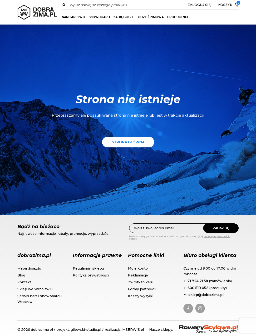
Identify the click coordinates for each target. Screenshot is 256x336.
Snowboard (99, 17)
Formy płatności (142, 289)
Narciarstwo (73, 17)
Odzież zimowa (151, 17)
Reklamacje (138, 275)
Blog (21, 275)
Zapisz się (221, 228)
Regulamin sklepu (88, 268)
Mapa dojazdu (29, 268)
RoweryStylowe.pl (196, 328)
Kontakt (24, 282)
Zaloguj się (199, 5)
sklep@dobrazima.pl (205, 295)
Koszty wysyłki (140, 296)
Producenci (177, 17)
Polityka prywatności (91, 275)
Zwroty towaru (140, 282)
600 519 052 (197, 288)
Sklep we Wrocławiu (35, 289)
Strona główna (128, 142)
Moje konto (138, 268)
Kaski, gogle (123, 17)
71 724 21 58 (197, 281)
